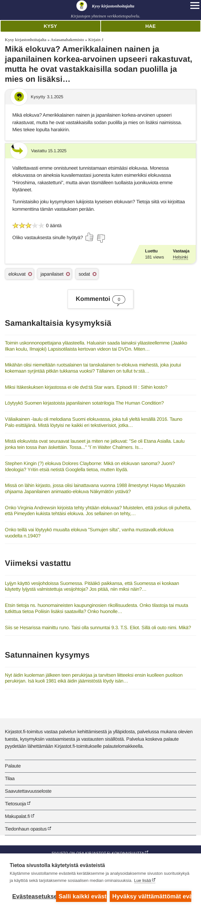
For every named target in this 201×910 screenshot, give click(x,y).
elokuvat (17, 274)
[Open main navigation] (194, 5)
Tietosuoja (15, 803)
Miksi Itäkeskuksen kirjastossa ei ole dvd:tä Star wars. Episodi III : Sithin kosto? (86, 387)
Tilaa (10, 778)
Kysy (50, 26)
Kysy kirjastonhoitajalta (25, 39)
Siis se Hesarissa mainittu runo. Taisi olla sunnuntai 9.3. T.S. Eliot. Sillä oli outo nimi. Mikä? (98, 627)
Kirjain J (96, 39)
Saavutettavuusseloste (28, 791)
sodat (84, 274)
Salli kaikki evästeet (83, 896)
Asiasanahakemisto (67, 39)
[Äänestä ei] (100, 238)
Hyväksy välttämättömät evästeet (151, 896)
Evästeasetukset (32, 896)
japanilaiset (51, 274)
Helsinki (180, 257)
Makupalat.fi (17, 816)
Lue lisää (142, 880)
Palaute (13, 765)
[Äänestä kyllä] (89, 237)
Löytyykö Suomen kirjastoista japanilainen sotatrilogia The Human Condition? (84, 403)
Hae (150, 26)
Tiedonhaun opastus (26, 828)
